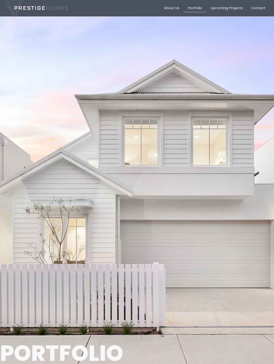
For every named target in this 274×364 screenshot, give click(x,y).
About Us (171, 8)
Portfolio (195, 8)
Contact (258, 8)
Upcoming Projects (227, 8)
